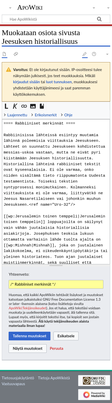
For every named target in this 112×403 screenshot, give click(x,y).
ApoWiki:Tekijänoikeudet (27, 308)
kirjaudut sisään (26, 81)
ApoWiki (30, 7)
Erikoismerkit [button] (46, 115)
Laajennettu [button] (17, 115)
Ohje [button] (68, 115)
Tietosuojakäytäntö (18, 378)
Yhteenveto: (19, 274)
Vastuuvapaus (13, 383)
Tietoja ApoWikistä (54, 378)
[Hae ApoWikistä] (56, 19)
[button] (6, 106)
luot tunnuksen (59, 81)
